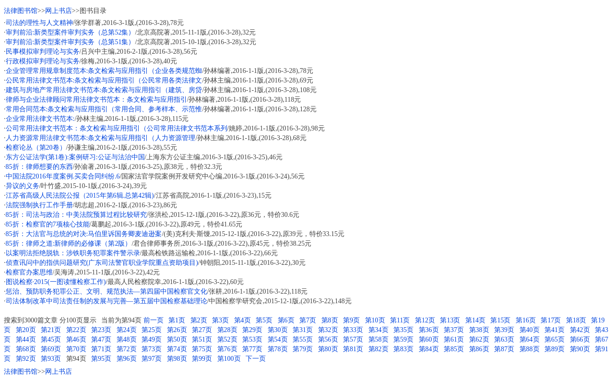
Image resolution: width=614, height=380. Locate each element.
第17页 (551, 320)
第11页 (400, 320)
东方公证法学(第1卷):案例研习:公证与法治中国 (75, 157)
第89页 (554, 349)
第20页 (26, 329)
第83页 (403, 349)
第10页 (375, 320)
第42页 (580, 329)
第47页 (101, 339)
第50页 (177, 339)
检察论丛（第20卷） (36, 147)
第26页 (177, 329)
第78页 (278, 349)
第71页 (101, 349)
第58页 (378, 339)
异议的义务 (22, 186)
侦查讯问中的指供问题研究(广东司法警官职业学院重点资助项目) (102, 262)
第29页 (252, 329)
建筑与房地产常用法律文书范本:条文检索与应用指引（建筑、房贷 (104, 90)
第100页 (229, 358)
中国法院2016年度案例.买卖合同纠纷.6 (63, 176)
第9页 (351, 320)
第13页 (450, 320)
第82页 (378, 349)
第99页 (202, 358)
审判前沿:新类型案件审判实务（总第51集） (70, 42)
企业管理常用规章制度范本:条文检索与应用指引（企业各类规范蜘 (104, 70)
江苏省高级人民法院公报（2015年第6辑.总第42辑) (80, 195)
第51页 (202, 339)
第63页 (504, 339)
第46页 (76, 339)
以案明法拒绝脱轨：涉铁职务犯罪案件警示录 (73, 253)
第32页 (328, 329)
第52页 (227, 339)
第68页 (26, 349)
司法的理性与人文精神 (39, 22)
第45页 (51, 339)
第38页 (479, 329)
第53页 (252, 339)
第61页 (454, 339)
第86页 (479, 349)
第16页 (526, 320)
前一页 (153, 320)
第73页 (152, 349)
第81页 (353, 349)
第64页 (530, 339)
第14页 (475, 320)
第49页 (152, 339)
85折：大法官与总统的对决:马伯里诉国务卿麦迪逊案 (84, 234)
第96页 (127, 358)
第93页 (51, 358)
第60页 (429, 339)
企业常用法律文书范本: (40, 118)
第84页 (429, 349)
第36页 (429, 329)
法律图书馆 (20, 10)
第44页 (26, 339)
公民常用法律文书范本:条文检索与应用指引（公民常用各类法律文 (104, 80)
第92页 (26, 358)
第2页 (198, 320)
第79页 (303, 349)
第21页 (51, 329)
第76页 (227, 349)
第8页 (329, 320)
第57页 (353, 339)
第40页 (530, 329)
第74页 (177, 349)
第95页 (101, 358)
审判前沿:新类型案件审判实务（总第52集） (70, 32)
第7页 (307, 320)
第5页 (264, 320)
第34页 (378, 329)
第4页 (242, 320)
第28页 (227, 329)
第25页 (152, 329)
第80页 (328, 349)
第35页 (403, 329)
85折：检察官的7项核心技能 (48, 224)
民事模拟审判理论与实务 (43, 51)
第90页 (580, 349)
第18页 (576, 320)
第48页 (127, 339)
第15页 (500, 320)
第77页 (252, 349)
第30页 (278, 329)
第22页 (76, 329)
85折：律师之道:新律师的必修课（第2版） (69, 243)
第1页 (176, 320)
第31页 (303, 329)
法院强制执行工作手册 (39, 205)
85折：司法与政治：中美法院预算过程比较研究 (76, 214)
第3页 (220, 320)
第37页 (454, 329)
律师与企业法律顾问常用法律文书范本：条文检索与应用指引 (96, 99)
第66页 (580, 339)
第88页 (530, 349)
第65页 (554, 339)
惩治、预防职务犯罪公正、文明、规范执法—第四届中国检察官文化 (106, 291)
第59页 (403, 339)
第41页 (554, 329)
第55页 (303, 339)
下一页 (256, 358)
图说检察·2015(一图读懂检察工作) (56, 281)
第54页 (278, 339)
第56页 (328, 339)
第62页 (479, 339)
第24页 (127, 329)
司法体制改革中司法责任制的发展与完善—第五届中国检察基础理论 (106, 301)
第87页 (504, 349)
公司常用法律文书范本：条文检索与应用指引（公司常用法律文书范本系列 (116, 128)
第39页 (504, 329)
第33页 (353, 329)
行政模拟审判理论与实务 (43, 61)
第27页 (202, 329)
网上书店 (58, 10)
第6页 (286, 320)
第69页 (51, 349)
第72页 (127, 349)
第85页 (454, 349)
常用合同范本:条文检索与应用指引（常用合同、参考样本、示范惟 (104, 109)
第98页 (177, 358)
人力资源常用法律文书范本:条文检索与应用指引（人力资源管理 (101, 138)
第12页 (425, 320)
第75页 (202, 349)
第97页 (152, 358)
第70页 (76, 349)
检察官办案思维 (29, 272)
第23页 (101, 329)
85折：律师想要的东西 (39, 166)
